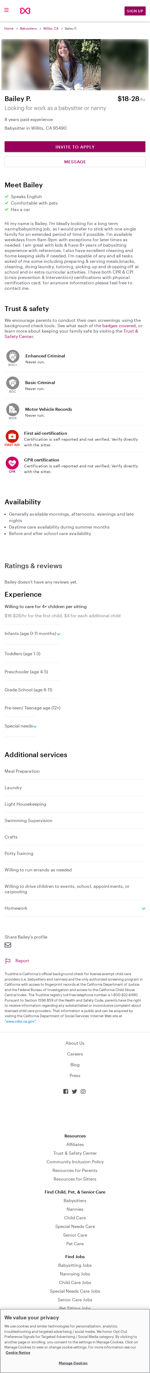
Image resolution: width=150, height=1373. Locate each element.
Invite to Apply (75, 146)
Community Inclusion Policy (75, 1161)
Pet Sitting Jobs (75, 1308)
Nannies (75, 1209)
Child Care (75, 1217)
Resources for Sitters (75, 1178)
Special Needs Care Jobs (75, 1290)
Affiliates (75, 1144)
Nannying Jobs (75, 1273)
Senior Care (75, 1234)
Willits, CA (50, 28)
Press (75, 1075)
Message (75, 161)
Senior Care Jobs (75, 1299)
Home (9, 28)
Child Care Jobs (75, 1282)
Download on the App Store (75, 1114)
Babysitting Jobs (75, 1265)
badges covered (119, 325)
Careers (75, 1053)
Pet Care (75, 1243)
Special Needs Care (75, 1226)
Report (17, 960)
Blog (75, 1064)
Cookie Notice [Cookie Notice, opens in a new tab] (18, 1352)
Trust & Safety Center (75, 1152)
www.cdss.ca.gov (20, 1021)
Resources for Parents (75, 1170)
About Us (75, 1043)
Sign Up (135, 11)
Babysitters (28, 28)
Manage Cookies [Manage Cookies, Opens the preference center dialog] (73, 1363)
